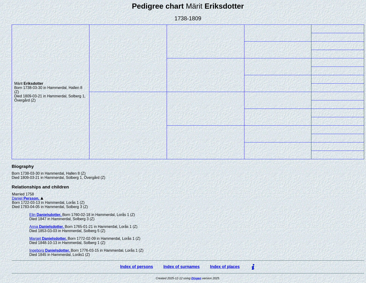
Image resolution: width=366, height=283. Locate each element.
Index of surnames (181, 266)
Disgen (196, 278)
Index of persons (136, 266)
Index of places (225, 266)
